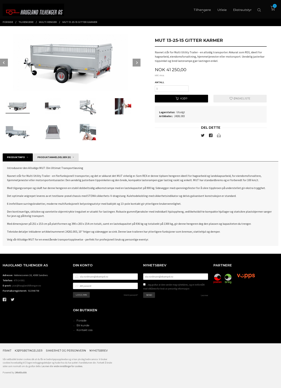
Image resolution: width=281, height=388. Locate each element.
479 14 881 (19, 280)
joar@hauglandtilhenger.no (26, 285)
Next (136, 63)
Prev (4, 63)
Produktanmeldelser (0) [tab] (54, 157)
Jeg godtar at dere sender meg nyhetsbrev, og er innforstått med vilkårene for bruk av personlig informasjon (174, 286)
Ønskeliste (240, 98)
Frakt (7, 350)
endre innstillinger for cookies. (68, 366)
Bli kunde (83, 325)
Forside (82, 320)
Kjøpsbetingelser (28, 350)
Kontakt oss (84, 330)
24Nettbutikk (21, 372)
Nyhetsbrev (98, 350)
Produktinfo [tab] (16, 157)
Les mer (204, 295)
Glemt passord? (131, 295)
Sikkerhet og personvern (66, 350)
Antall (159, 82)
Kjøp (181, 98)
